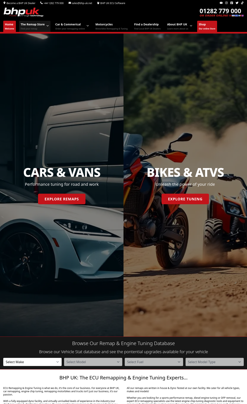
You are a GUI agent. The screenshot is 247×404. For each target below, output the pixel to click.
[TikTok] (242, 3)
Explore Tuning (185, 199)
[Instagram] (226, 3)
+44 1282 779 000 (52, 3)
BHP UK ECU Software (111, 3)
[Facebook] (231, 3)
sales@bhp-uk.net (80, 3)
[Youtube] (221, 3)
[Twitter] (237, 3)
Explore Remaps (62, 199)
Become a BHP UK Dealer (19, 3)
